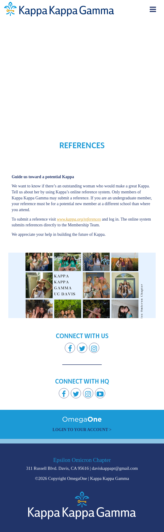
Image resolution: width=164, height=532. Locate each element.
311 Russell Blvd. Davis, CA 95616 (57, 468)
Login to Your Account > (82, 429)
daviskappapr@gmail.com (115, 468)
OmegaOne (77, 478)
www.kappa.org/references (79, 219)
